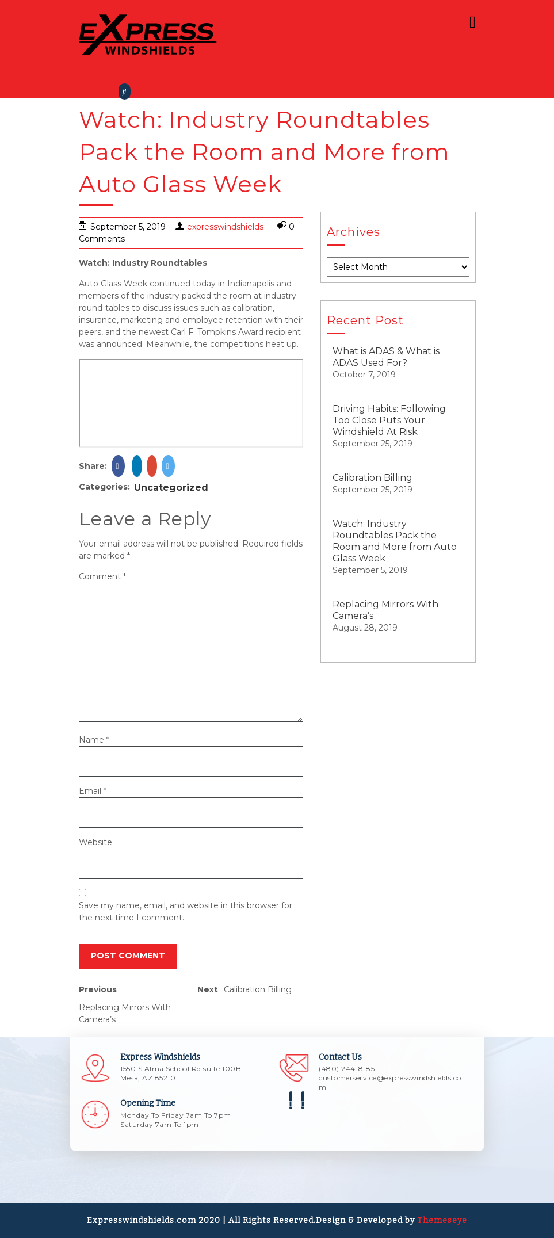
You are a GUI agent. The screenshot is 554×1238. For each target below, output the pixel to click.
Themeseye (441, 1220)
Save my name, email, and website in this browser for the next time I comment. (185, 911)
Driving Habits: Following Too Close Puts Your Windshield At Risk (389, 420)
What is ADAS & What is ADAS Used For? (386, 357)
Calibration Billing (372, 477)
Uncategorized (171, 487)
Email (92, 791)
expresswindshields (225, 226)
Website (95, 842)
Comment (102, 576)
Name (94, 740)
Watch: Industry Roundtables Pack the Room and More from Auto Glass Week (395, 541)
